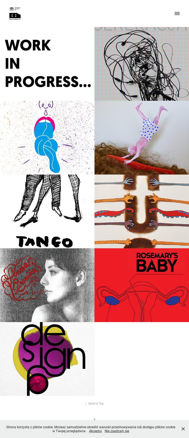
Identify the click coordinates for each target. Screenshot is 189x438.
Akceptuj (95, 431)
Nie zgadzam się (117, 431)
